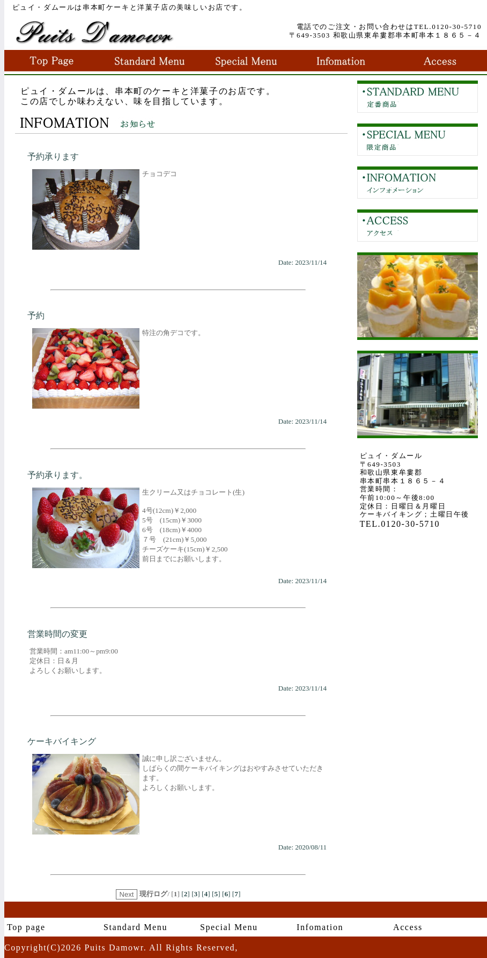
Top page (26, 927)
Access (408, 927)
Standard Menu (135, 927)
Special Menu (229, 927)
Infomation (320, 927)
